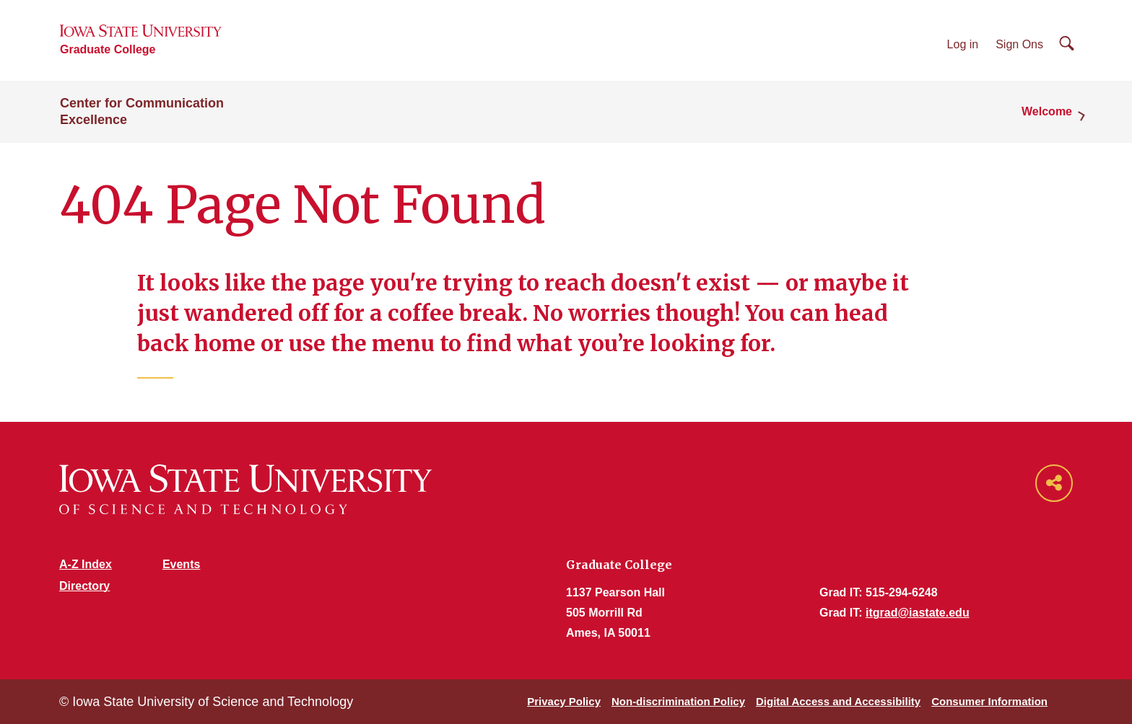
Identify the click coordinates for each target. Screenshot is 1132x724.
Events (181, 564)
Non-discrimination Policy (678, 701)
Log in (963, 44)
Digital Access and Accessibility (838, 701)
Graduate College (107, 49)
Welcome (1047, 111)
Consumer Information (989, 701)
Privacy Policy (564, 701)
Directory (84, 586)
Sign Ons (1019, 44)
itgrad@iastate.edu (918, 612)
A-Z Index (85, 564)
